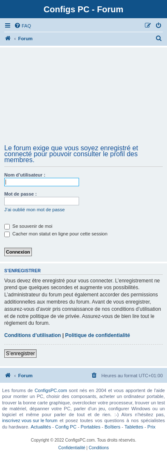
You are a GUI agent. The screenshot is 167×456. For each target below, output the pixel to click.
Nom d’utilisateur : (24, 174)
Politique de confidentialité (97, 335)
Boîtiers (112, 426)
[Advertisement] (83, 98)
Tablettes (134, 426)
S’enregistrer (20, 354)
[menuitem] (22, 26)
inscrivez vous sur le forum (29, 420)
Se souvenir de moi (28, 226)
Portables (90, 426)
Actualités (41, 426)
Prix (151, 426)
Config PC (65, 426)
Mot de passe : (20, 193)
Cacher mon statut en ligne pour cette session (56, 233)
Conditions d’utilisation (32, 335)
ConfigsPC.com (50, 390)
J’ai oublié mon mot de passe (34, 209)
